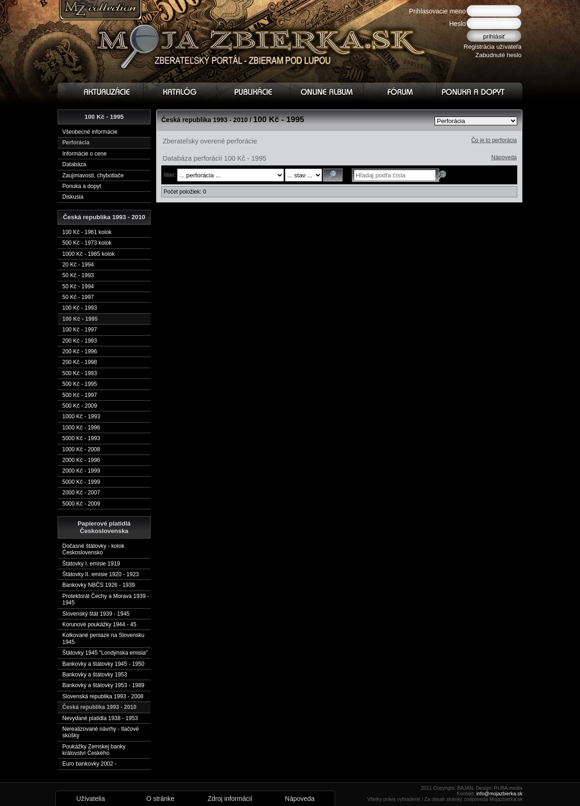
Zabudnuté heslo (498, 55)
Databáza (74, 164)
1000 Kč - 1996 (81, 427)
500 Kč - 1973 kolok (87, 243)
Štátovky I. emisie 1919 (91, 563)
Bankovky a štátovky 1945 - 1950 (103, 664)
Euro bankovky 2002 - (89, 763)
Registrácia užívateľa (493, 46)
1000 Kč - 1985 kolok (88, 254)
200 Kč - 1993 (79, 341)
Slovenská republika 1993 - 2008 (103, 696)
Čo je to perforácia (494, 140)
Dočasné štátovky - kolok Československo (93, 549)
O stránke (160, 798)
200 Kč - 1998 (79, 362)
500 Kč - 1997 (79, 395)
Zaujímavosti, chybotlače (93, 175)
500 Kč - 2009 (79, 406)
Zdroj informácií (230, 798)
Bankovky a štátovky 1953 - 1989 (103, 685)
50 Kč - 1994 (78, 286)
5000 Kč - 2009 (81, 503)
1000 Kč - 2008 (81, 449)
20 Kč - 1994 (78, 264)
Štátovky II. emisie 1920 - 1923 (100, 574)
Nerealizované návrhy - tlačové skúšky (100, 732)
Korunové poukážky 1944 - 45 (99, 624)
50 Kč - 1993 (78, 275)
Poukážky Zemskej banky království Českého (93, 749)
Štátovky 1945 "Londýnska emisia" (105, 653)
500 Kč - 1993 (79, 373)
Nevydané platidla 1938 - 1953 (100, 718)
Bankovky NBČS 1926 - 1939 (98, 585)
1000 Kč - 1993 (81, 416)
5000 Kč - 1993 (81, 438)
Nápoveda (504, 157)
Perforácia (76, 142)
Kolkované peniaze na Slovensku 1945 (103, 638)
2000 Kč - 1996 (81, 460)
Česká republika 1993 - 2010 (99, 707)
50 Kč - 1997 (78, 297)
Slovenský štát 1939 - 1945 (96, 614)
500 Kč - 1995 (79, 384)
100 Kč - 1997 (79, 329)
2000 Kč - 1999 (81, 471)
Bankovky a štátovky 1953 (94, 674)
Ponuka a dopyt (81, 186)
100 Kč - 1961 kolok (87, 232)
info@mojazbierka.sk (499, 793)
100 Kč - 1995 (80, 319)
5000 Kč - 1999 (81, 482)
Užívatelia (90, 798)
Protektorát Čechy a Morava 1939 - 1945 (105, 599)
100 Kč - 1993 (79, 308)
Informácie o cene (84, 153)
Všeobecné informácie (90, 132)
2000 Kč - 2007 (81, 492)
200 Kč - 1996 (79, 351)
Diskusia (72, 197)
